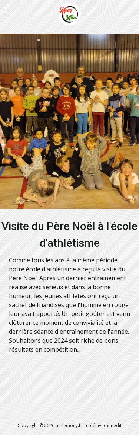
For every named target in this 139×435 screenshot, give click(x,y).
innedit (114, 425)
